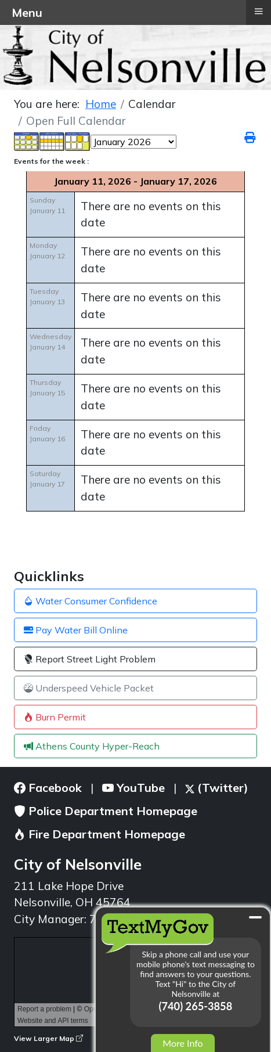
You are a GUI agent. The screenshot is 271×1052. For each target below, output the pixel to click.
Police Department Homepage (105, 811)
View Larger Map (48, 1038)
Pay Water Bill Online (76, 630)
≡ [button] (258, 11)
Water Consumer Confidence (90, 601)
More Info (182, 1043)
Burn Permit (55, 717)
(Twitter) (216, 787)
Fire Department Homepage (99, 834)
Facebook (48, 787)
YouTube (133, 787)
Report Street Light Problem (90, 659)
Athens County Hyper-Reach (92, 746)
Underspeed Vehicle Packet (89, 688)
